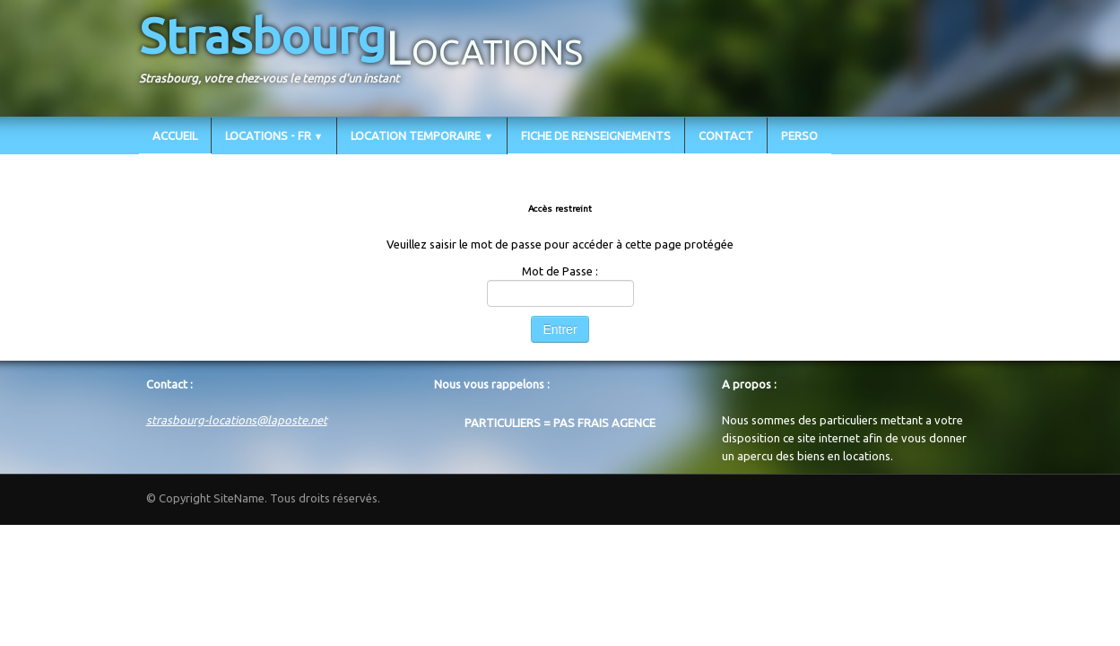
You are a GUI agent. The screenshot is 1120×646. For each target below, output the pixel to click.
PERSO (799, 135)
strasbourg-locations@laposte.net (236, 420)
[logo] (367, 56)
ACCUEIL (174, 135)
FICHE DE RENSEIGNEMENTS (596, 135)
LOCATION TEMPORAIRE (422, 135)
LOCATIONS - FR (274, 135)
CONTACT (726, 135)
